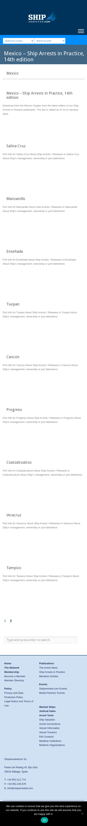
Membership (11, 672)
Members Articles (48, 676)
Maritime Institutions (50, 740)
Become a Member (14, 676)
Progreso (14, 409)
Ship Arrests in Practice (52, 672)
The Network (11, 667)
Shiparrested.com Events (53, 688)
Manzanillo (15, 198)
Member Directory (14, 680)
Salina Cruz (16, 146)
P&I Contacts (46, 736)
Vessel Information (49, 728)
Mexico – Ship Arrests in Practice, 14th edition (39, 95)
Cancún (13, 357)
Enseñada (14, 251)
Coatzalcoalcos (19, 462)
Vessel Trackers (48, 732)
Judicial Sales (47, 711)
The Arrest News (48, 667)
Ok (44, 820)
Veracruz (13, 515)
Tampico (13, 568)
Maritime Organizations (52, 745)
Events (43, 684)
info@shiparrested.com (20, 788)
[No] (82, 814)
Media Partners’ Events (52, 692)
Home (7, 663)
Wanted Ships (47, 706)
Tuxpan (13, 304)
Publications (46, 663)
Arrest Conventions (49, 723)
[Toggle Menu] (81, 31)
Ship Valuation (47, 719)
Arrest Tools (46, 715)
